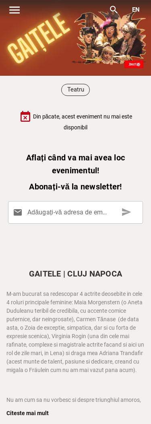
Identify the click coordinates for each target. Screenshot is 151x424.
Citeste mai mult (27, 413)
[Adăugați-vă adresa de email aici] (77, 212)
